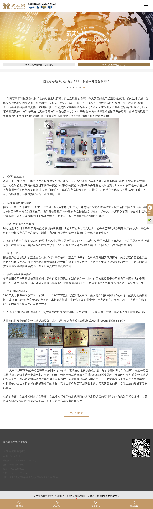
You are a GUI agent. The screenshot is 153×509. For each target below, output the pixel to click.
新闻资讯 (75, 40)
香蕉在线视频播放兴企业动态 (39, 65)
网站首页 (63, 40)
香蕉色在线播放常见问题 (94, 40)
